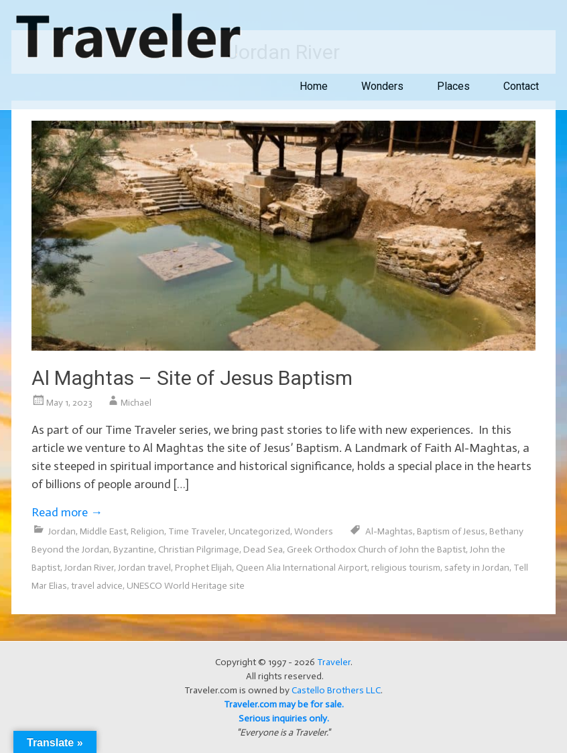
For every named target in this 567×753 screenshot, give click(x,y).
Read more (67, 512)
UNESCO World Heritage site (186, 585)
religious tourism (405, 567)
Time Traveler (196, 531)
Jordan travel (144, 567)
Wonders (382, 86)
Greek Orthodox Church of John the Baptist (376, 549)
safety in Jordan (476, 567)
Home (314, 86)
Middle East (103, 531)
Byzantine (133, 549)
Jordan (62, 531)
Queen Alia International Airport (301, 567)
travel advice (97, 585)
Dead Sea (263, 549)
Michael (136, 402)
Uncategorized (259, 531)
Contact (521, 86)
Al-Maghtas (389, 531)
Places (453, 86)
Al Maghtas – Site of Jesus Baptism (192, 378)
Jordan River (89, 567)
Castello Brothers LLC (336, 690)
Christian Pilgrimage (198, 549)
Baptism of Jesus (451, 531)
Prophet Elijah (203, 567)
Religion (147, 531)
